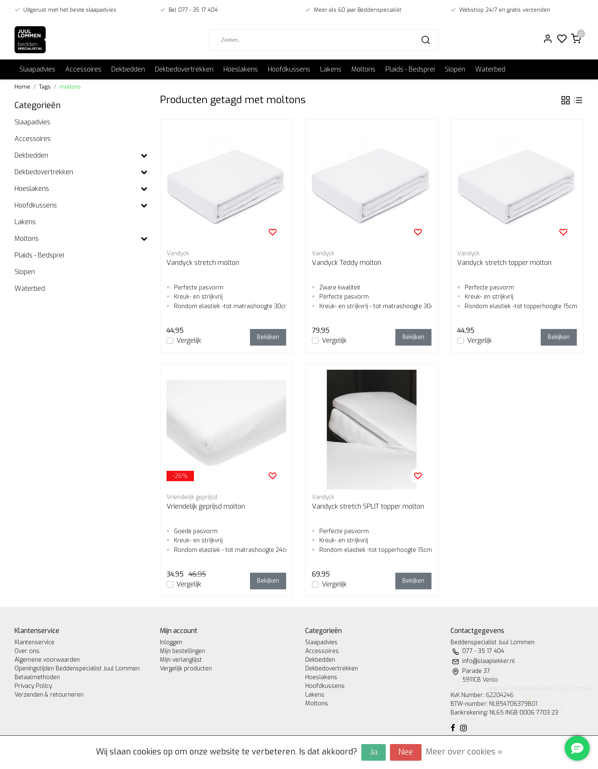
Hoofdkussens (289, 69)
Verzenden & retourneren (49, 695)
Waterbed (490, 69)
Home (22, 86)
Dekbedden (128, 69)
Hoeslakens (240, 69)
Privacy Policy (33, 686)
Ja (373, 752)
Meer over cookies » (464, 751)
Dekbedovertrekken (184, 69)
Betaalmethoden (37, 677)
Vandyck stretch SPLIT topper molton (368, 506)
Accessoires (83, 69)
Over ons (27, 651)
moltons (70, 86)
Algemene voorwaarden (47, 660)
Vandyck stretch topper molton (504, 262)
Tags (45, 86)
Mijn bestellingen (182, 651)
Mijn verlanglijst (181, 660)
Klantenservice (34, 642)
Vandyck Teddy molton (346, 262)
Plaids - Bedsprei (410, 69)
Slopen (455, 69)
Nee (405, 752)
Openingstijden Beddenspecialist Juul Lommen (77, 669)
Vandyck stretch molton (203, 262)
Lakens (330, 69)
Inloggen (171, 642)
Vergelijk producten (186, 669)
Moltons (363, 69)
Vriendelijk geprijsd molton (206, 506)
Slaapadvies (37, 69)
